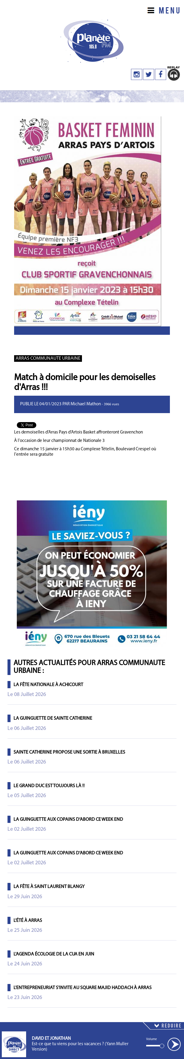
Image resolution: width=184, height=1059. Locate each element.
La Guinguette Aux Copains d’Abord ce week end (68, 819)
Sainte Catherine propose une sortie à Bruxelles (69, 752)
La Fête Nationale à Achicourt (48, 684)
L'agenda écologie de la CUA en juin (54, 954)
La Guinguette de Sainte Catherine (53, 718)
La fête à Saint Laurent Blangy (49, 886)
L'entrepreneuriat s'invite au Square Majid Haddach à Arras (83, 988)
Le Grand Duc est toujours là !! (49, 786)
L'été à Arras (28, 920)
